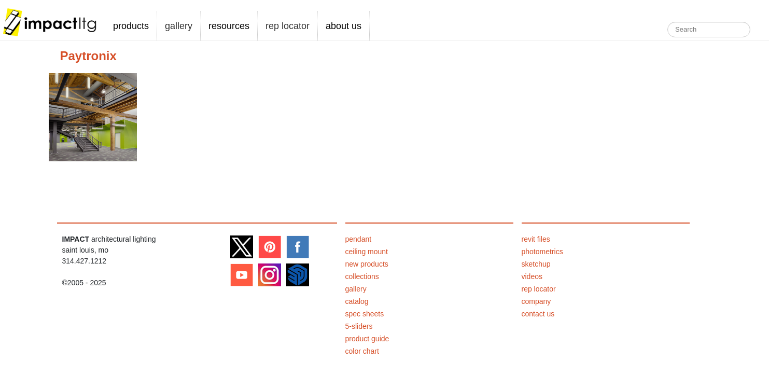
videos (532, 276)
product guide (367, 339)
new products (366, 264)
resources (228, 26)
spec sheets (364, 314)
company (536, 301)
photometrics (542, 251)
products (131, 26)
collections (362, 276)
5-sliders (359, 326)
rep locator (287, 26)
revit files (536, 239)
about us (343, 26)
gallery (178, 26)
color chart (362, 351)
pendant (358, 239)
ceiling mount (366, 251)
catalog (357, 301)
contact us (538, 314)
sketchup (536, 264)
